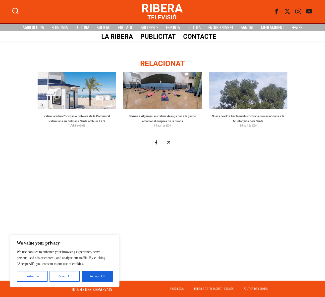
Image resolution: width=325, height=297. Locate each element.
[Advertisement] (162, 215)
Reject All (64, 276)
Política (194, 27)
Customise (32, 276)
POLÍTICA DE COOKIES (255, 289)
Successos (150, 27)
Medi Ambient (272, 27)
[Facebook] (276, 11)
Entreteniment (220, 27)
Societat (104, 27)
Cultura (82, 27)
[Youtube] (309, 11)
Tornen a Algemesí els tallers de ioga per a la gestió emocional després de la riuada (162, 119)
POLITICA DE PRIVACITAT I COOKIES (213, 289)
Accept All (97, 276)
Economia (60, 27)
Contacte (199, 36)
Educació (125, 27)
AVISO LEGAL (177, 289)
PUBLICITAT (158, 36)
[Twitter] (287, 11)
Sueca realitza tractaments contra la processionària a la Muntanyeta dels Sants (248, 119)
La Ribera (117, 36)
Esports (173, 27)
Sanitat (247, 27)
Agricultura (33, 27)
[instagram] (298, 11)
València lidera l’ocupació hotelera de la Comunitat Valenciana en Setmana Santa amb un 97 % (77, 119)
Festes (296, 27)
